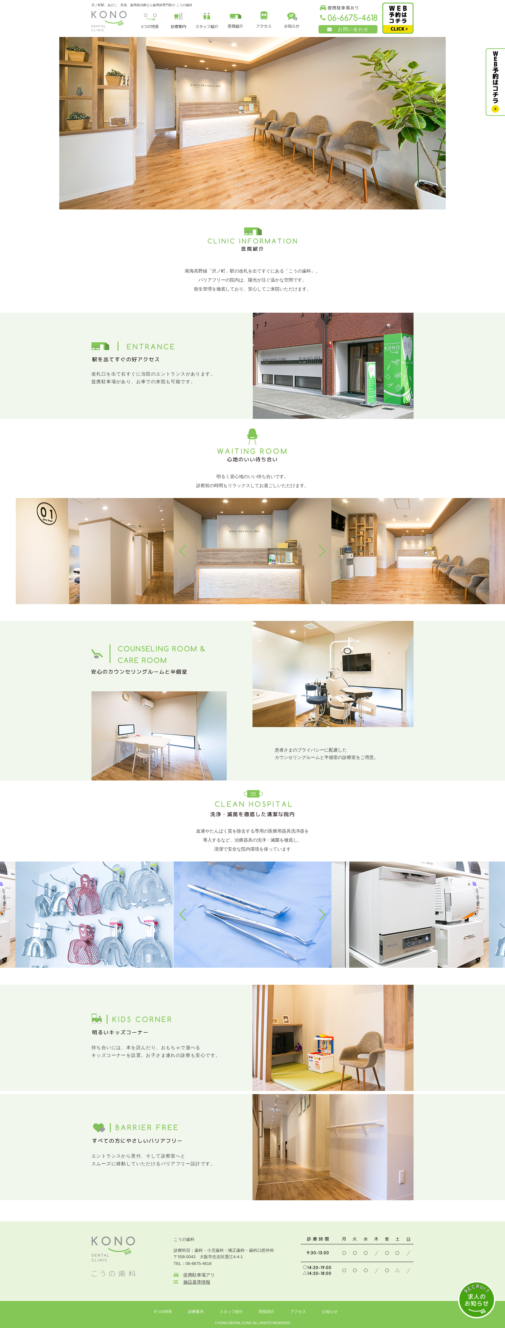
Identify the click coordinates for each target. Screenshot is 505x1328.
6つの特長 (163, 1311)
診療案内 (196, 1311)
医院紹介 (266, 1311)
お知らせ (330, 1311)
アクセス (298, 1311)
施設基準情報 (196, 1282)
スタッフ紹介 (231, 1311)
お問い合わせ (348, 29)
